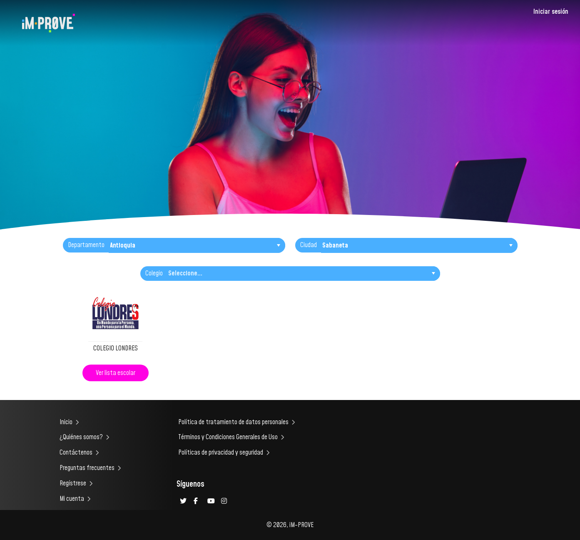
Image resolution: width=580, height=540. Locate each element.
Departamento (86, 245)
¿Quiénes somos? (81, 437)
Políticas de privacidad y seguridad (220, 452)
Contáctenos (76, 452)
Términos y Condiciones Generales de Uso (228, 437)
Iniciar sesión (550, 11)
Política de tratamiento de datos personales (233, 422)
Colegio (154, 273)
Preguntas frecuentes (87, 467)
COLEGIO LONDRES (115, 348)
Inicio (66, 422)
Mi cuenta (72, 498)
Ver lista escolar (115, 373)
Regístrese (73, 483)
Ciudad (308, 245)
